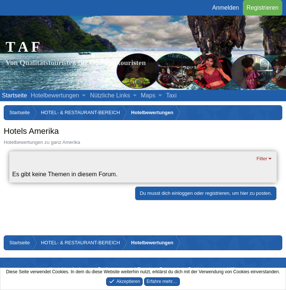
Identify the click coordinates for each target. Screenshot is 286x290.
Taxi (171, 95)
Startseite (14, 95)
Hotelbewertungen (55, 95)
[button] (84, 95)
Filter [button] (262, 158)
